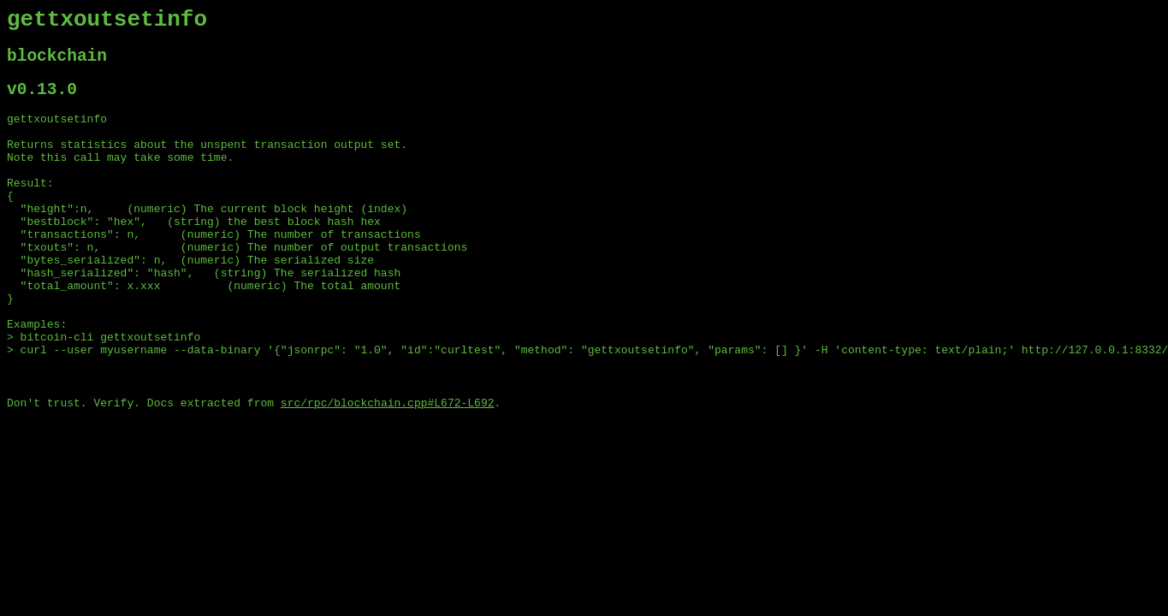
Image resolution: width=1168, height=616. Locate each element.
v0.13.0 (42, 101)
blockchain (57, 63)
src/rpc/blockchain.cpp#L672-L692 (388, 469)
